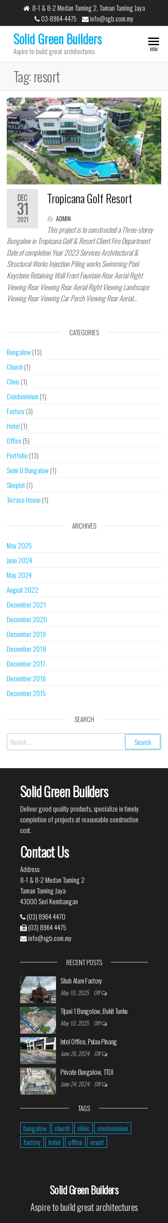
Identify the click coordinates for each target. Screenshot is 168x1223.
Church (15, 367)
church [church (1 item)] (62, 1128)
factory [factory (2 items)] (32, 1142)
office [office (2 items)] (75, 1142)
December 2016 (26, 678)
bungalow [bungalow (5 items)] (35, 1128)
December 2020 (27, 619)
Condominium (23, 396)
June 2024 (19, 560)
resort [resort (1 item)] (97, 1142)
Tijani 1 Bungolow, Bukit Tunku (94, 1011)
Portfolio (17, 455)
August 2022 (23, 589)
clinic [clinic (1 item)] (84, 1128)
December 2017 (26, 663)
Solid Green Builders (57, 39)
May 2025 (19, 545)
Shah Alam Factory (81, 980)
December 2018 (26, 649)
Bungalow (19, 352)
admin (63, 218)
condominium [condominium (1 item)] (112, 1128)
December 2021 (26, 604)
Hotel (13, 426)
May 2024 (19, 575)
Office (14, 440)
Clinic (13, 381)
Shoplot (16, 485)
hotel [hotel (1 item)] (54, 1142)
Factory (16, 411)
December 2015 (26, 693)
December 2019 (26, 634)
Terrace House (24, 500)
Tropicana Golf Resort (89, 198)
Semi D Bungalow (28, 470)
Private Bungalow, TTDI (86, 1072)
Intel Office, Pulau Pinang (88, 1041)
